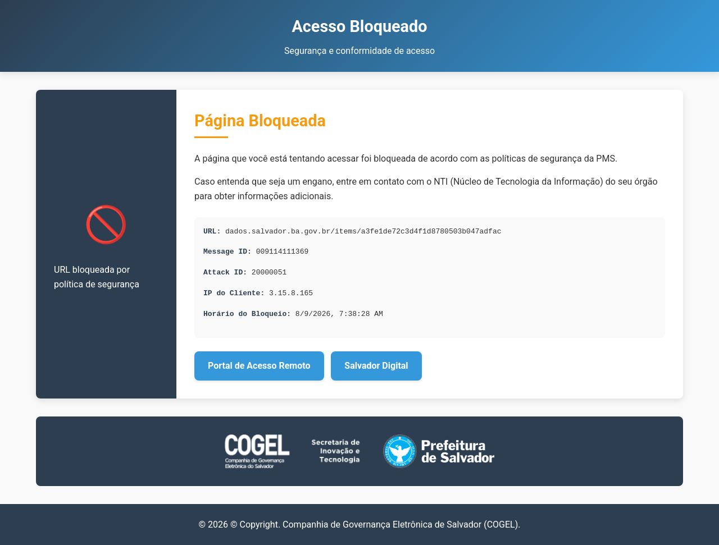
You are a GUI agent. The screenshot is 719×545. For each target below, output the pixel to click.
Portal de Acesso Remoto (259, 365)
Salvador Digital (376, 365)
